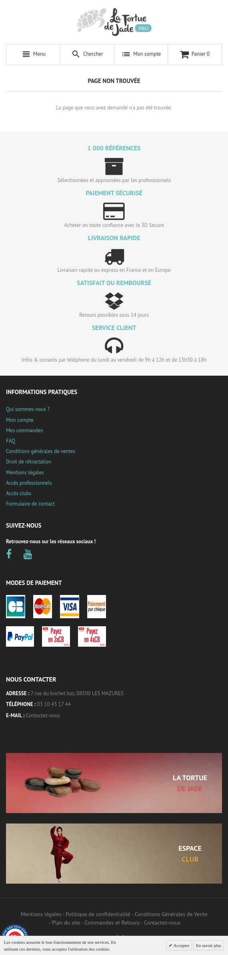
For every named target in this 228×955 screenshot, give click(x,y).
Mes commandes (24, 430)
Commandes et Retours (111, 922)
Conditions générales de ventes (40, 451)
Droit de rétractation (28, 461)
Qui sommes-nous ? (28, 409)
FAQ (10, 440)
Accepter (180, 945)
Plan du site (66, 922)
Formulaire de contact (30, 503)
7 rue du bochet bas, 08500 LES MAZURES (77, 693)
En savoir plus (208, 945)
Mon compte (20, 420)
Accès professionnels (29, 483)
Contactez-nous (43, 715)
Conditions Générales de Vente (171, 914)
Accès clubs (18, 493)
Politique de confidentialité (98, 914)
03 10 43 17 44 (54, 704)
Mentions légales (25, 472)
